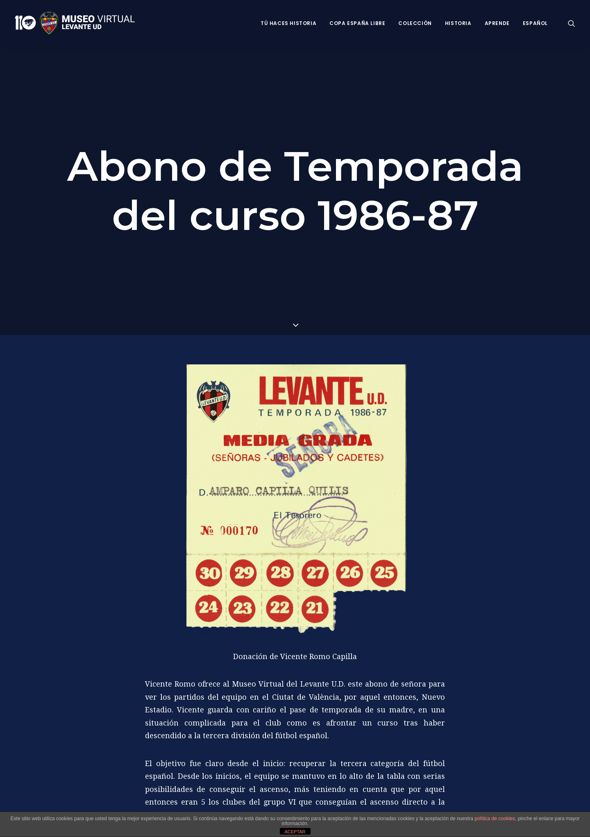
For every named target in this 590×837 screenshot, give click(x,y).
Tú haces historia (288, 23)
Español (535, 23)
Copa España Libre (357, 23)
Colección (414, 23)
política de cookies (494, 818)
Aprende (497, 23)
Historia (458, 23)
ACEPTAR (294, 831)
